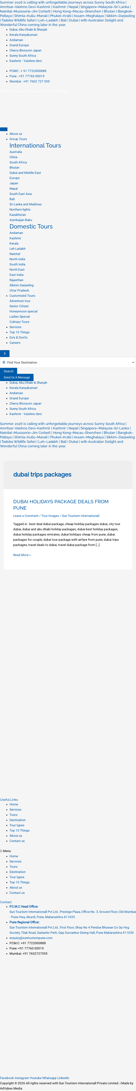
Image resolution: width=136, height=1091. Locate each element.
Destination (18, 820)
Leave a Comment (26, 516)
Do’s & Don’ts (19, 337)
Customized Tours (22, 296)
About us (16, 134)
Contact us (17, 841)
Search (8, 371)
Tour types (17, 825)
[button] (68, 851)
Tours (14, 815)
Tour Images (50, 516)
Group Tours (18, 139)
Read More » (22, 554)
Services (15, 327)
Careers (15, 343)
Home (14, 804)
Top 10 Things (20, 332)
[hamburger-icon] (3, 129)
